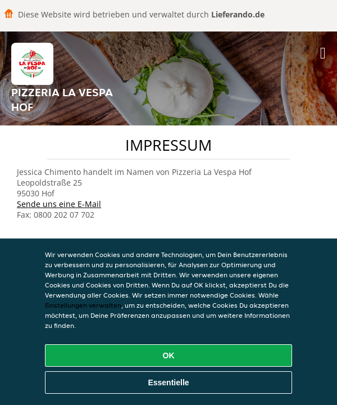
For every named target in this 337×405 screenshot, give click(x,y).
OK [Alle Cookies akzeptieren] (169, 355)
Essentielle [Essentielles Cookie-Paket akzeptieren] (168, 382)
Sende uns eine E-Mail (59, 204)
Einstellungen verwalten (83, 305)
